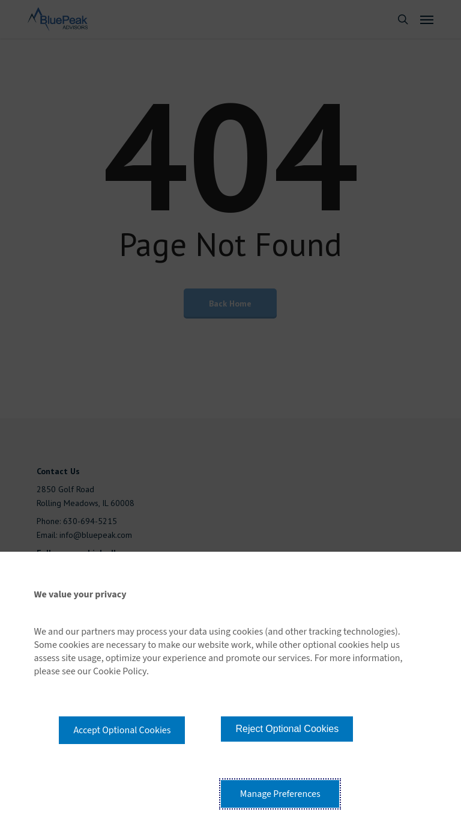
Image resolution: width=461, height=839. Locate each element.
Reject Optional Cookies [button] (287, 729)
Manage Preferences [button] (280, 794)
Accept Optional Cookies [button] (121, 730)
